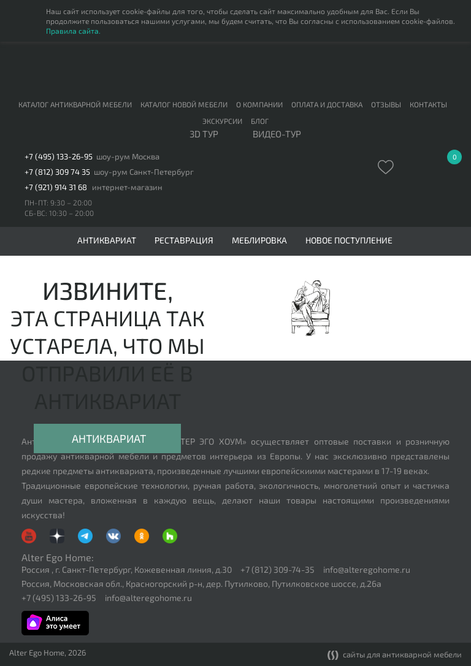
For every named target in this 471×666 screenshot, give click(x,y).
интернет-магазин (127, 187)
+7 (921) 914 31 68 (56, 187)
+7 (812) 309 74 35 (57, 172)
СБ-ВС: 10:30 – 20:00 (59, 212)
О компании (259, 104)
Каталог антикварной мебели (75, 104)
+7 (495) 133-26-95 (59, 157)
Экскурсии (222, 121)
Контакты (428, 104)
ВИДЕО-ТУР (277, 134)
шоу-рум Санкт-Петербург (144, 172)
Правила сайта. (73, 30)
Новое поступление (348, 240)
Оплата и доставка (326, 104)
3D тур (204, 134)
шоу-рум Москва (127, 157)
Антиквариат (109, 438)
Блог (260, 121)
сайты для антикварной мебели (394, 655)
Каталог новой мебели (184, 104)
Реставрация (184, 240)
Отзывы (386, 104)
